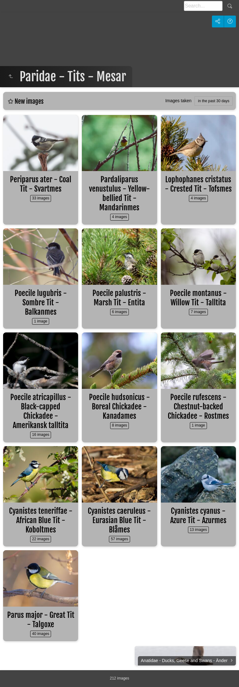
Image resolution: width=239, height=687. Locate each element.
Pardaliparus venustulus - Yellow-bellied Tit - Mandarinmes (119, 193)
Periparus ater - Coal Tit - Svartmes (40, 184)
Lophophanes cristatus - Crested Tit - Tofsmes (198, 184)
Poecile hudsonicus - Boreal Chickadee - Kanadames (119, 407)
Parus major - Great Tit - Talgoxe (40, 619)
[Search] (203, 6)
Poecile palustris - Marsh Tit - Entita (119, 298)
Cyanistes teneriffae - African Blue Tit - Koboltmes (41, 520)
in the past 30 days (213, 101)
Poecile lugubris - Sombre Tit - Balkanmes (41, 303)
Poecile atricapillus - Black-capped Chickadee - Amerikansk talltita (40, 411)
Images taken (178, 100)
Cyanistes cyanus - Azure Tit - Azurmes (198, 515)
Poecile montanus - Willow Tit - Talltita (198, 298)
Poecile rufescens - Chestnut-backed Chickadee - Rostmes (198, 407)
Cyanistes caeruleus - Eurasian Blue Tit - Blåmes (119, 520)
